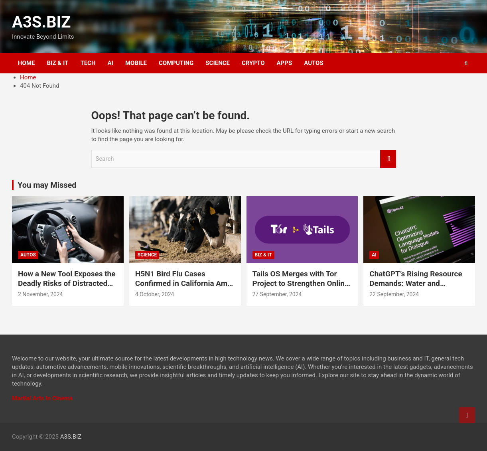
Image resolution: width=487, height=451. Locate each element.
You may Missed (47, 185)
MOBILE (136, 63)
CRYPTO (253, 63)
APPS (284, 63)
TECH (87, 63)
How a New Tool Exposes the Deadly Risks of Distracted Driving (67, 283)
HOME (26, 63)
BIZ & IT (58, 63)
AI (110, 63)
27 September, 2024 (277, 294)
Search (388, 159)
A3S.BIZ (41, 22)
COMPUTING (176, 63)
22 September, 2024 (394, 294)
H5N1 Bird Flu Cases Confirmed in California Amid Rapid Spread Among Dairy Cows (184, 288)
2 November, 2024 (40, 294)
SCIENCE (217, 63)
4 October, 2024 (154, 294)
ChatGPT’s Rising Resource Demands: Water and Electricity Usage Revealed (415, 283)
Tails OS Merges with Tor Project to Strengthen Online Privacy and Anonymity (300, 283)
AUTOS (313, 63)
